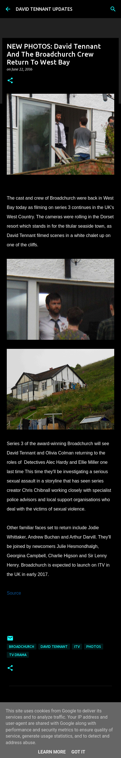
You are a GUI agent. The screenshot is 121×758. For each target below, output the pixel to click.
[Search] (113, 9)
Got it (78, 752)
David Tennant (54, 646)
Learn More (52, 752)
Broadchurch (21, 646)
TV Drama (18, 655)
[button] (10, 81)
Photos (93, 646)
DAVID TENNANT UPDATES (44, 9)
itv (77, 646)
